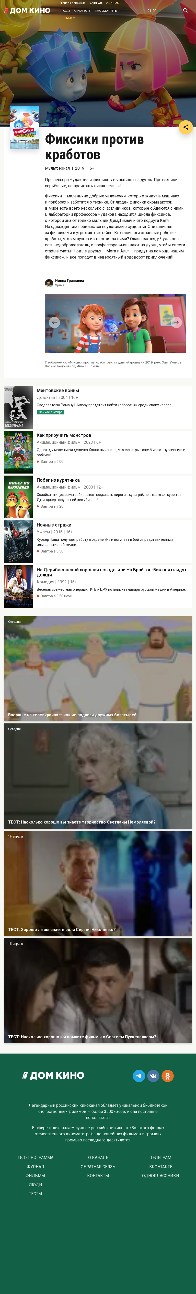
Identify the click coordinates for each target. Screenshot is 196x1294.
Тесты (35, 1194)
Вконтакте (160, 1167)
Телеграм (160, 1157)
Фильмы (113, 3)
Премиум (68, 18)
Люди (65, 10)
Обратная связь (98, 1167)
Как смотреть (106, 10)
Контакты (98, 1176)
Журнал (96, 3)
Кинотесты (82, 10)
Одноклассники (160, 1176)
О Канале (98, 1157)
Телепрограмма (73, 3)
